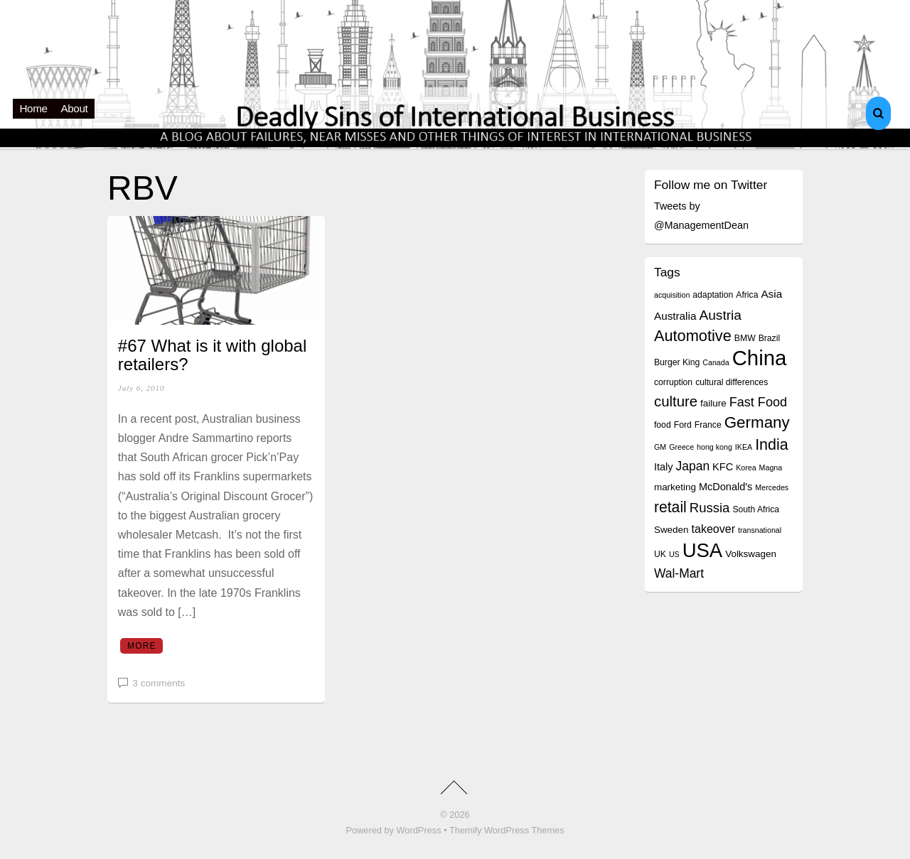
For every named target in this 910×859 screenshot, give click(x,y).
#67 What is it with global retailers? (212, 355)
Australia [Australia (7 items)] (675, 316)
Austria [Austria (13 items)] (720, 315)
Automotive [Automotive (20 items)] (693, 336)
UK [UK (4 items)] (660, 554)
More (141, 646)
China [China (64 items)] (759, 357)
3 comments (158, 683)
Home (34, 108)
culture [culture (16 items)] (675, 401)
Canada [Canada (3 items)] (715, 362)
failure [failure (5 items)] (713, 403)
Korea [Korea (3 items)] (746, 467)
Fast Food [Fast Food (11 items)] (758, 402)
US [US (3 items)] (674, 554)
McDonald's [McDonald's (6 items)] (725, 486)
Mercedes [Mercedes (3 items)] (771, 487)
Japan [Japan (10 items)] (693, 466)
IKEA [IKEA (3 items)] (743, 447)
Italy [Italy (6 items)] (663, 466)
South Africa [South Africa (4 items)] (755, 509)
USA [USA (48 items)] (702, 550)
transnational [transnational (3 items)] (759, 530)
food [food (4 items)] (662, 425)
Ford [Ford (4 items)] (683, 425)
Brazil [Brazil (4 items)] (769, 338)
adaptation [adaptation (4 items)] (712, 295)
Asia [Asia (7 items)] (771, 294)
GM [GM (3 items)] (660, 447)
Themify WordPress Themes (506, 830)
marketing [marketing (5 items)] (675, 487)
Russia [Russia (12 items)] (710, 507)
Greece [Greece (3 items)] (681, 447)
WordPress (419, 830)
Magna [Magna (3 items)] (771, 467)
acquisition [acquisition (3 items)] (672, 295)
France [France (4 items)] (708, 425)
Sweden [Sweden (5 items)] (671, 529)
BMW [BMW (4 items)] (745, 338)
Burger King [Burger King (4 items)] (677, 362)
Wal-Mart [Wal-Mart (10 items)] (679, 573)
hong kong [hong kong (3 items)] (714, 447)
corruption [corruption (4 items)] (673, 382)
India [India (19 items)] (771, 444)
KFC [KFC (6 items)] (722, 466)
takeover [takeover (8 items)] (714, 528)
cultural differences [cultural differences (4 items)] (731, 382)
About (74, 108)
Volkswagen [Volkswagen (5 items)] (750, 554)
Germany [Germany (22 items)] (757, 422)
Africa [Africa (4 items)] (747, 295)
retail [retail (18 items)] (670, 507)
